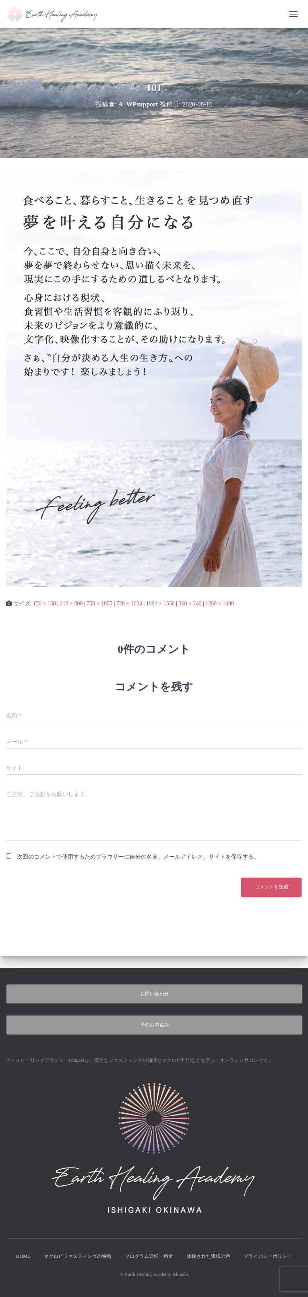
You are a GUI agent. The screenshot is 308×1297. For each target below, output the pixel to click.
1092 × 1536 (160, 604)
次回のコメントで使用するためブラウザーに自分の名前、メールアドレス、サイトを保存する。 (138, 857)
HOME (23, 1256)
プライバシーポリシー (268, 1256)
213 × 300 (71, 604)
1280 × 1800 (219, 604)
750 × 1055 (99, 604)
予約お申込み (154, 1025)
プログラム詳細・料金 (149, 1256)
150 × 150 (44, 604)
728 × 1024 (129, 604)
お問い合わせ (154, 994)
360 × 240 (189, 604)
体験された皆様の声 (208, 1256)
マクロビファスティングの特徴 (78, 1256)
